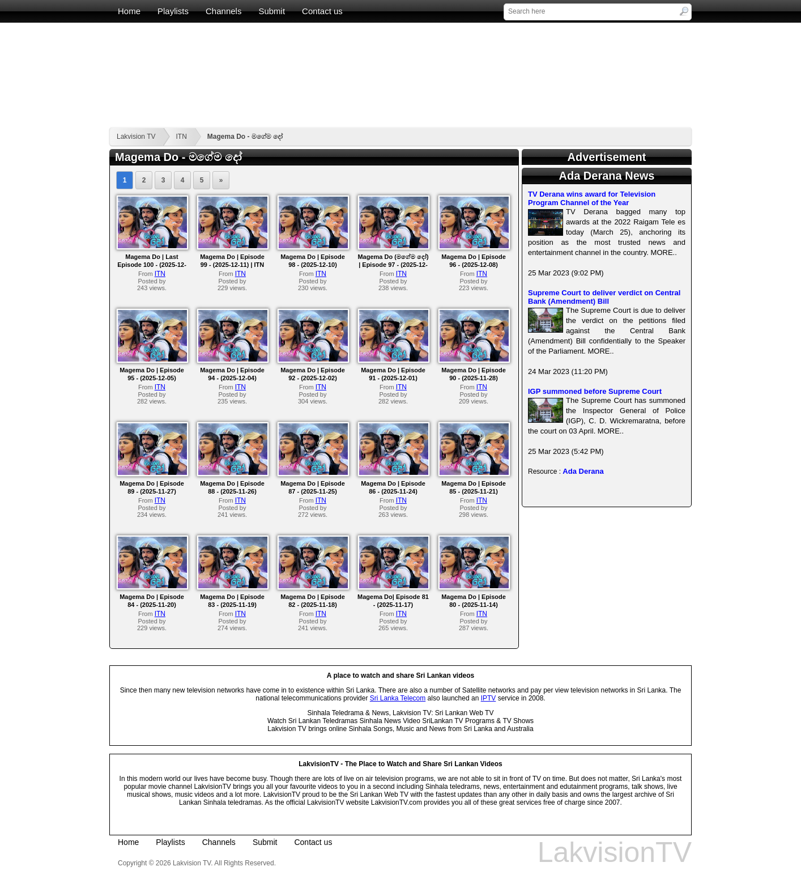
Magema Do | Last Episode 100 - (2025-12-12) (151, 264)
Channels (223, 11)
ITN (181, 137)
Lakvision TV (136, 137)
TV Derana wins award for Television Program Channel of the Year (591, 198)
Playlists (173, 11)
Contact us (322, 11)
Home (129, 11)
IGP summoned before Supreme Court (595, 391)
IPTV (488, 698)
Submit (271, 11)
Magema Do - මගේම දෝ (245, 137)
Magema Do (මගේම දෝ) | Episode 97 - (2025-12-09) (392, 264)
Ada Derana (583, 471)
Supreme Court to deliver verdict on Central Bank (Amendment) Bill (604, 296)
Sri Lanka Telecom (398, 698)
